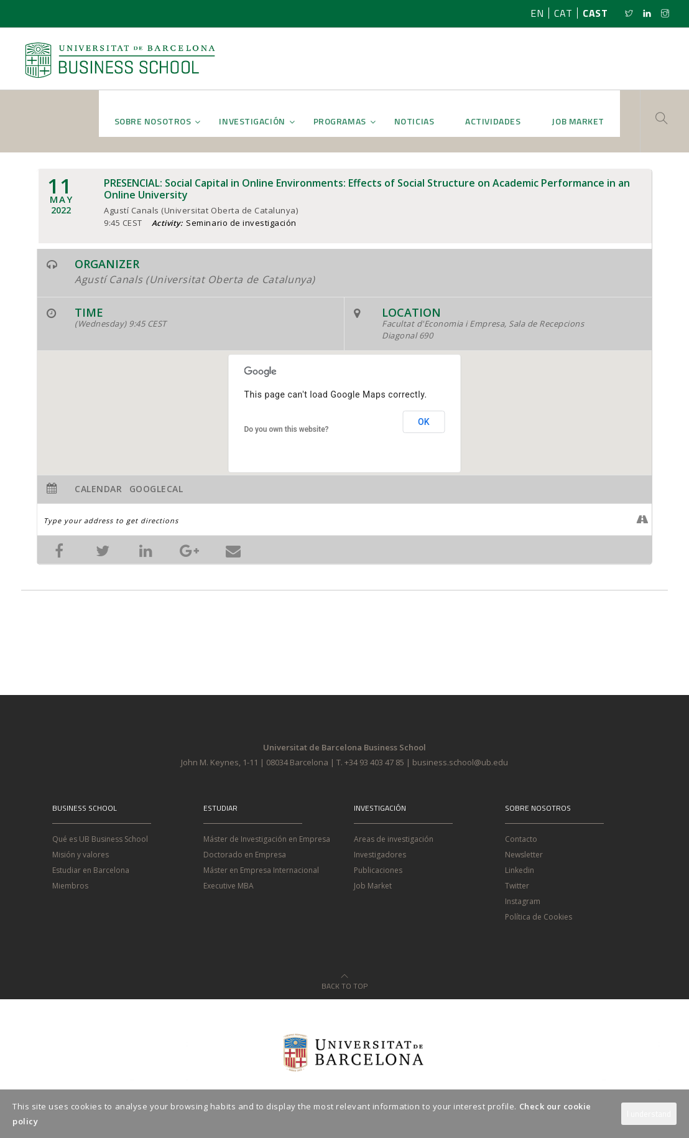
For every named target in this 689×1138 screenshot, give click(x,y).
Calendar (98, 489)
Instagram (522, 901)
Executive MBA (228, 885)
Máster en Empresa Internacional (261, 870)
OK (424, 422)
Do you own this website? (286, 429)
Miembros (70, 885)
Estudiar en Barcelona (90, 870)
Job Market (373, 885)
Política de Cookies (538, 917)
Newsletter (524, 854)
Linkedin (519, 870)
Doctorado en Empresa (244, 854)
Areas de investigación (393, 839)
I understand (649, 1114)
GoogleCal (156, 489)
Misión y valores (80, 854)
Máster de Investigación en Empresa (266, 839)
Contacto (521, 839)
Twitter (517, 885)
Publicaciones (378, 870)
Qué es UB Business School (100, 839)
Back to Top (344, 978)
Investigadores (380, 854)
